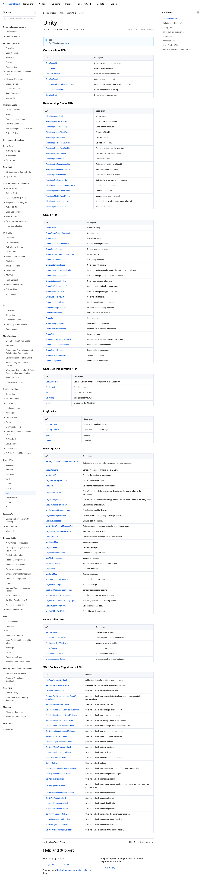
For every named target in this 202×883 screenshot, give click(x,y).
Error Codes (8, 723)
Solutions (57, 4)
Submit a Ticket (81, 870)
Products (44, 4)
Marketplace (102, 4)
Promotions (29, 4)
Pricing (69, 4)
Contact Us (8, 729)
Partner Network (85, 4)
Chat (61, 13)
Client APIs (71, 13)
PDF (46, 29)
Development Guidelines (13, 140)
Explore (115, 4)
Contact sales (63, 870)
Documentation (49, 13)
